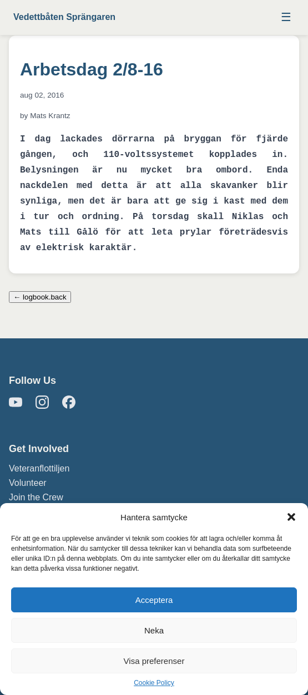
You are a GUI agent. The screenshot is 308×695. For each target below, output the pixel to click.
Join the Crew (36, 497)
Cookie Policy (154, 683)
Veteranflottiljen (39, 468)
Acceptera (154, 600)
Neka (154, 630)
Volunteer (28, 483)
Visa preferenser (154, 661)
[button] (291, 516)
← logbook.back (40, 297)
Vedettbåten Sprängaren (64, 17)
